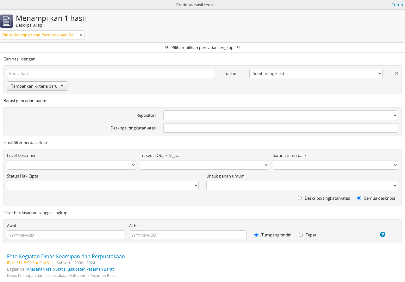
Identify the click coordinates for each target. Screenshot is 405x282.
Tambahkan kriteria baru (37, 86)
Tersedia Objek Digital (160, 155)
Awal (11, 226)
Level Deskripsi (21, 155)
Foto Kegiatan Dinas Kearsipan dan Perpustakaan (66, 256)
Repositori (146, 115)
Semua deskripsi (376, 198)
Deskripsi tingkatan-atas (133, 128)
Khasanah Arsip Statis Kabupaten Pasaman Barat (70, 269)
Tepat (307, 235)
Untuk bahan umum (225, 176)
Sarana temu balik (290, 155)
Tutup (397, 5)
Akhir (134, 226)
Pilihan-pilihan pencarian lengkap (202, 47)
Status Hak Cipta (22, 176)
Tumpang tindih (272, 235)
